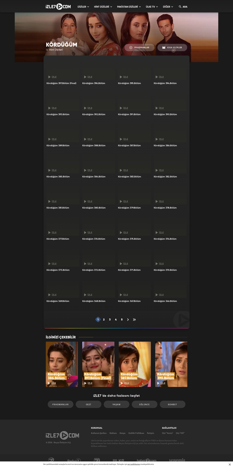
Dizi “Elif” (180, 433)
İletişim (150, 433)
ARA (183, 6)
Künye (122, 433)
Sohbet (172, 404)
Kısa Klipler (172, 47)
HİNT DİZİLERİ (103, 6)
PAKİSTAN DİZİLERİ (129, 6)
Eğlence (144, 404)
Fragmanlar (139, 47)
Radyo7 (74, 461)
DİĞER (168, 6)
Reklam (113, 433)
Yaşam (116, 404)
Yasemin (177, 461)
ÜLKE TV (152, 6)
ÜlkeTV (118, 461)
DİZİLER (83, 6)
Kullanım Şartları (99, 433)
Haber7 (146, 461)
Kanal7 (51, 461)
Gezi (88, 404)
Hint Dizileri (54, 50)
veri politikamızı (134, 464)
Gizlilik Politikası (136, 433)
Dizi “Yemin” (167, 433)
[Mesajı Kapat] (230, 464)
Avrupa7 (97, 461)
